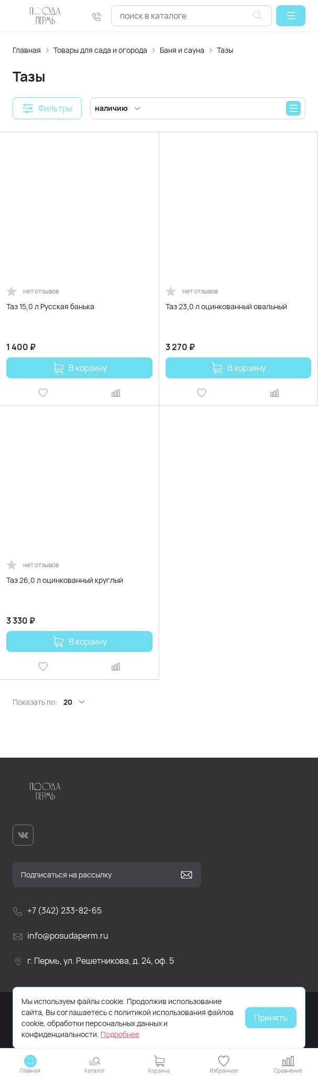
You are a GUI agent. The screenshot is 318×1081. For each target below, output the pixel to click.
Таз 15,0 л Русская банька (50, 306)
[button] (290, 15)
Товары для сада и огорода (100, 50)
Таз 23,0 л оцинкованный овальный (226, 306)
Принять (271, 1017)
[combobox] (191, 15)
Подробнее (120, 1034)
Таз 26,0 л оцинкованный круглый (64, 580)
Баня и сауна (182, 50)
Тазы (225, 50)
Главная (27, 50)
